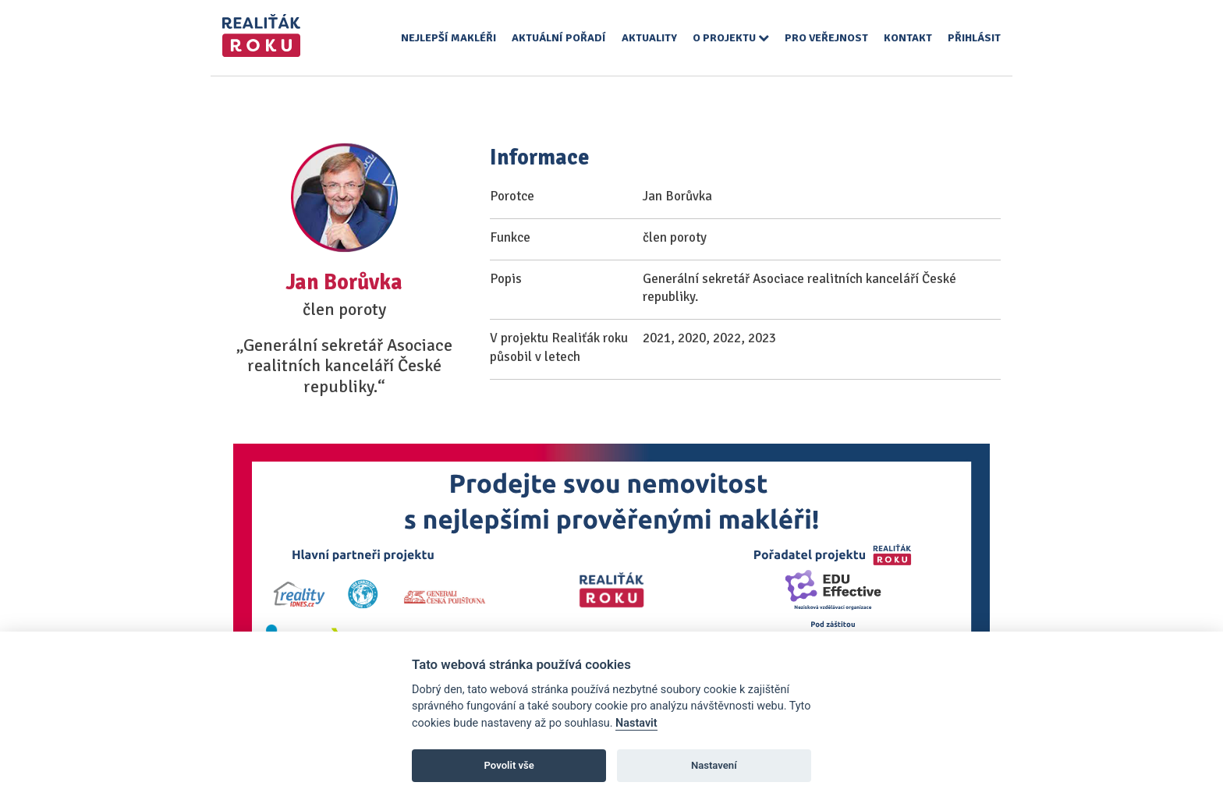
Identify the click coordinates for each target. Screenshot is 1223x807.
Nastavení (714, 765)
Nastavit (636, 723)
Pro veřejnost (826, 37)
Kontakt (908, 37)
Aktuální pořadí (559, 37)
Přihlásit (974, 37)
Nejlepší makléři (448, 37)
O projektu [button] (731, 37)
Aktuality (649, 37)
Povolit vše (509, 765)
